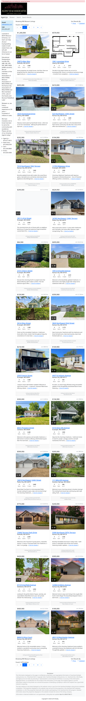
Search (19, 17)
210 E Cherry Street (25, 271)
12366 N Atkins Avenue (61, 585)
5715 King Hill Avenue (61, 428)
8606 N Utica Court (24, 637)
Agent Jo (4, 17)
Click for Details (31, 74)
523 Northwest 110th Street (63, 114)
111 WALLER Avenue (60, 480)
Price (73, 23)
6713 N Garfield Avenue (26, 585)
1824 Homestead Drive (26, 114)
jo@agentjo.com (7, 24)
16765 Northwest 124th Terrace (64, 218)
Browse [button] (12, 17)
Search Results (26, 17)
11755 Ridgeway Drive (61, 166)
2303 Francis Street (24, 375)
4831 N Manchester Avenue (63, 637)
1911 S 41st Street (24, 218)
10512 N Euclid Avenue (61, 271)
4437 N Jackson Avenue (61, 375)
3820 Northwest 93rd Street (63, 323)
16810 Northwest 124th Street (29, 480)
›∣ (41, 27)
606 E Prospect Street (25, 428)
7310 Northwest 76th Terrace (28, 166)
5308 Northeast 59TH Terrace (64, 532)
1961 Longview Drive (60, 61)
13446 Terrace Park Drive (27, 532)
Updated (81, 23)
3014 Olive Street (24, 323)
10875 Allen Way (23, 61)
